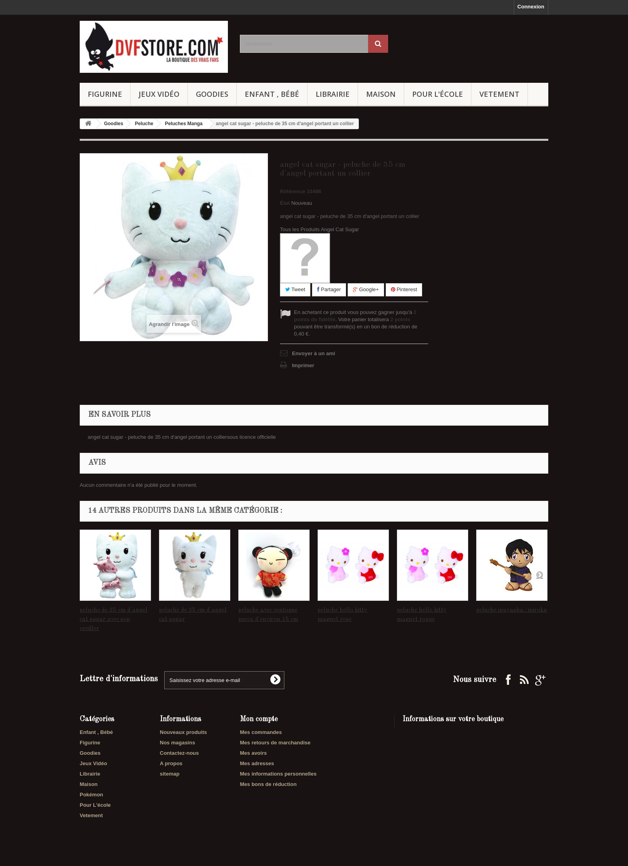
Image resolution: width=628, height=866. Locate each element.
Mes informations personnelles (278, 774)
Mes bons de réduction (268, 784)
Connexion (530, 7)
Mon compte (259, 719)
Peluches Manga (184, 123)
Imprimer (303, 365)
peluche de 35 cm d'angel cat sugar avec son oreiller (113, 619)
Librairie (333, 94)
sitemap (169, 774)
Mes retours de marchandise (275, 743)
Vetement (499, 94)
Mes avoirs (253, 753)
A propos (171, 763)
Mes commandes (261, 732)
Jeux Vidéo (159, 94)
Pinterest (404, 289)
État (285, 203)
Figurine (105, 94)
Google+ (366, 289)
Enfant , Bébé (272, 94)
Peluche (144, 123)
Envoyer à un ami (313, 353)
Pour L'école (437, 94)
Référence (292, 191)
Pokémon (91, 795)
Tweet (295, 289)
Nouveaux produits (183, 732)
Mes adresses (257, 763)
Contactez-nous (179, 753)
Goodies (212, 94)
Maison (381, 94)
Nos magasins (177, 743)
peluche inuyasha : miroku (511, 610)
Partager (329, 289)
